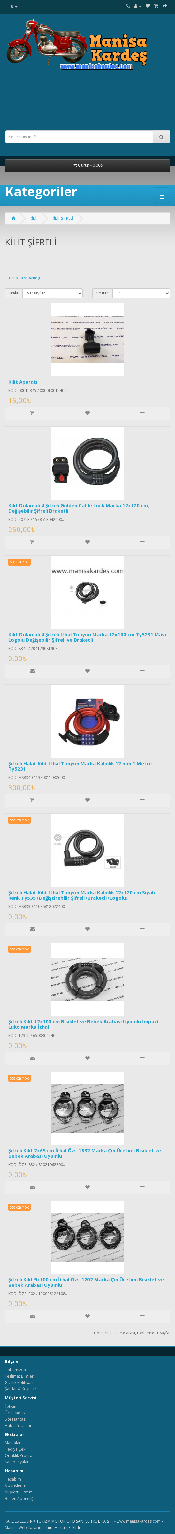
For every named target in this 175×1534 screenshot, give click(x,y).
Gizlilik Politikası (19, 1382)
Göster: (102, 293)
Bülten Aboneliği (19, 1498)
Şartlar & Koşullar (20, 1389)
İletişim (11, 1406)
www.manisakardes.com (139, 1521)
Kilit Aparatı (22, 381)
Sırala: (13, 293)
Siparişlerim (15, 1485)
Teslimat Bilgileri (19, 1376)
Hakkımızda (15, 1369)
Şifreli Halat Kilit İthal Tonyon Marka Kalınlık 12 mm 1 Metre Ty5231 (80, 766)
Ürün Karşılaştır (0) (25, 278)
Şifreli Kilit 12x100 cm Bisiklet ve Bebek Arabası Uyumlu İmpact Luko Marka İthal (83, 1024)
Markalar (13, 1443)
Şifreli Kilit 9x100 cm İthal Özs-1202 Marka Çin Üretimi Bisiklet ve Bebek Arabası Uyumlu (86, 1282)
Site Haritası (15, 1419)
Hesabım (13, 1479)
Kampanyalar (17, 1462)
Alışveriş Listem (19, 1492)
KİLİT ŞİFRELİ (62, 218)
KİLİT (34, 218)
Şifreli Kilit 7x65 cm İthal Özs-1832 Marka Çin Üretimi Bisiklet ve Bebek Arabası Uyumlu (84, 1153)
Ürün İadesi (15, 1413)
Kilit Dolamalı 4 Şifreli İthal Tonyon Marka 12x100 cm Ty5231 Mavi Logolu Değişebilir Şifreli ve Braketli (87, 637)
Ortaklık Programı (21, 1455)
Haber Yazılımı (18, 1425)
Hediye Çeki (15, 1449)
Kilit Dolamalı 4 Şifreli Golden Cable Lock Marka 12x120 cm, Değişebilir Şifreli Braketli (78, 508)
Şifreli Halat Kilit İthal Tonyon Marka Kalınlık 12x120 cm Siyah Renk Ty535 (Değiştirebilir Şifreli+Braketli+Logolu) (81, 895)
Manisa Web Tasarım (23, 1527)
